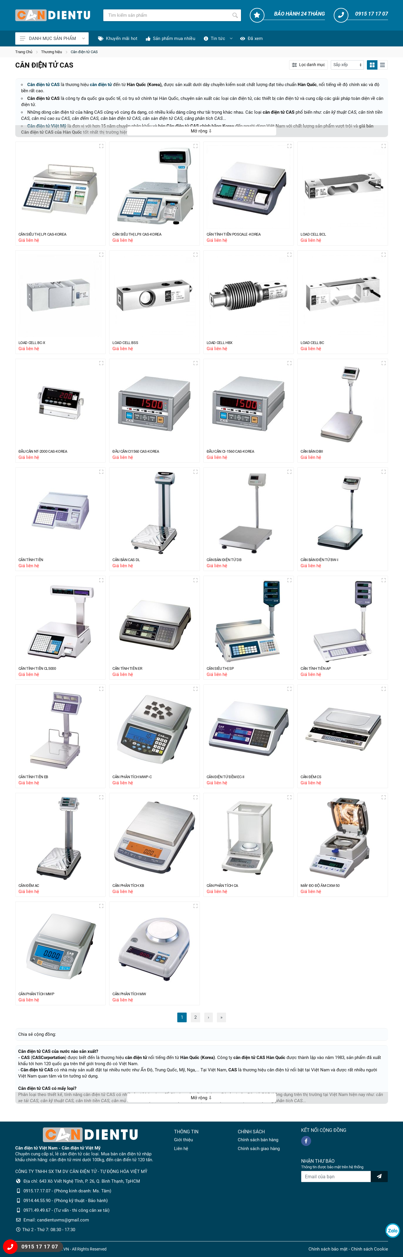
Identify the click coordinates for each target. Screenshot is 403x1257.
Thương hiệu (51, 52)
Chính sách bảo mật (328, 1249)
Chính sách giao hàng (259, 1148)
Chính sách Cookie (369, 1249)
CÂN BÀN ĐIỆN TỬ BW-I (322, 562)
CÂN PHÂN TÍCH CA (226, 891)
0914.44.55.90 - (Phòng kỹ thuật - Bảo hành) (65, 1200)
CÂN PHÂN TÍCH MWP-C (135, 781)
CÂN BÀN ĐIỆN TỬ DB (227, 562)
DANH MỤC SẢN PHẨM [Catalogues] (52, 38)
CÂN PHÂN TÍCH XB (131, 891)
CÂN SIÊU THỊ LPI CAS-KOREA (46, 234)
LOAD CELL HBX (222, 344)
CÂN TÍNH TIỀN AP (318, 672)
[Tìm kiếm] (166, 15)
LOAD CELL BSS (127, 344)
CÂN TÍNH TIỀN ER (130, 672)
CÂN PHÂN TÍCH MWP (39, 1000)
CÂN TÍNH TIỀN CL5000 (40, 672)
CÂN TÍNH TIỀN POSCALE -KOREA (238, 234)
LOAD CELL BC (314, 344)
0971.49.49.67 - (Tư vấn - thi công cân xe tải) (66, 1210)
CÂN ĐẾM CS (313, 781)
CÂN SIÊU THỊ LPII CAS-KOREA (141, 234)
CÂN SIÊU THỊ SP (223, 672)
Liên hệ (181, 1148)
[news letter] (379, 1176)
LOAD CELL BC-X (34, 344)
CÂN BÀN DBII (314, 453)
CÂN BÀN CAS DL (129, 562)
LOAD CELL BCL (316, 234)
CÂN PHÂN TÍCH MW (132, 1000)
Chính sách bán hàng (258, 1139)
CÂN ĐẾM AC (30, 891)
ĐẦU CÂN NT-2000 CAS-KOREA (47, 453)
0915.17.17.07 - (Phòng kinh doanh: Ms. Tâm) (67, 1191)
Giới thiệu (183, 1139)
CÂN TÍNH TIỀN (33, 562)
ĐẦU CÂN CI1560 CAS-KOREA (139, 453)
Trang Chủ (23, 52)
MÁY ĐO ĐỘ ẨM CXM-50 (323, 891)
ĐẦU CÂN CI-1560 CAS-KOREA (235, 453)
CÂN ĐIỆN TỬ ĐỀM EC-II (229, 781)
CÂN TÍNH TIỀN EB (36, 781)
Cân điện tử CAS (84, 52)
